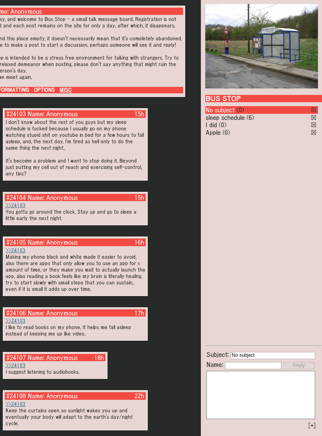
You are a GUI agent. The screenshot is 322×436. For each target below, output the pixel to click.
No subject (221, 110)
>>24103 (15, 205)
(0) (240, 110)
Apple (213, 132)
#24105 (16, 242)
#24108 (16, 396)
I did (211, 124)
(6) (250, 117)
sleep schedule (225, 117)
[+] (312, 425)
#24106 (16, 313)
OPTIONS (44, 90)
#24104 (16, 197)
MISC (66, 90)
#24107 (16, 357)
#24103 (16, 114)
